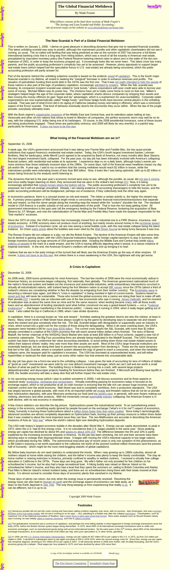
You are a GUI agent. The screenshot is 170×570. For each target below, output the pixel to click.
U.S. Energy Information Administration (46, 537)
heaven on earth (52, 481)
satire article (39, 229)
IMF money (115, 287)
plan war (38, 420)
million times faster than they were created (99, 411)
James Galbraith (131, 299)
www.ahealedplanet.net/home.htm (105, 27)
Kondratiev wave (145, 290)
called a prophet (82, 518)
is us (125, 484)
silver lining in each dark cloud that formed (86, 516)
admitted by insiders (106, 85)
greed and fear (16, 296)
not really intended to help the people (137, 82)
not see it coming (149, 179)
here (117, 553)
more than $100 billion (59, 328)
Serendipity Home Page (102, 563)
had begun (130, 513)
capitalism (124, 76)
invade (101, 390)
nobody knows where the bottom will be (62, 185)
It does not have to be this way (58, 126)
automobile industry (100, 396)
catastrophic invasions (49, 114)
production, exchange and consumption (50, 381)
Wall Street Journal (106, 229)
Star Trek (48, 484)
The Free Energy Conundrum (70, 563)
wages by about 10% (78, 431)
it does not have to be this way (35, 255)
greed (111, 76)
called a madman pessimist (50, 518)
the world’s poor (103, 393)
